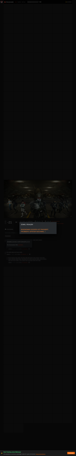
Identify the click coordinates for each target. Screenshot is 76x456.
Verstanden (71, 453)
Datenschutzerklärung (40, 454)
